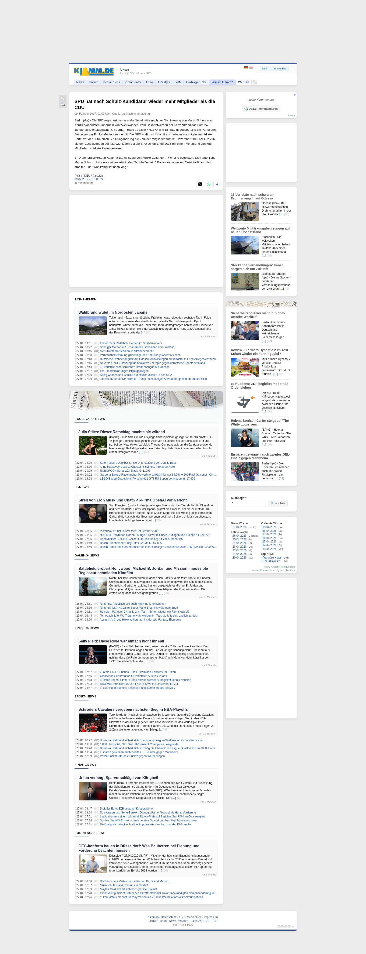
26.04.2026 (239, 535)
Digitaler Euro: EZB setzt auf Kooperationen (127, 808)
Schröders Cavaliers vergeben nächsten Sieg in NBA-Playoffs (133, 709)
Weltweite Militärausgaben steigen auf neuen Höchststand (260, 230)
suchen (277, 503)
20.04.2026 (239, 557)
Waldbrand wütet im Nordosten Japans (112, 312)
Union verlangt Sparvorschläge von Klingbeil (118, 778)
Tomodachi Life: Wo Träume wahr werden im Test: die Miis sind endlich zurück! (148, 615)
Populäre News (272, 557)
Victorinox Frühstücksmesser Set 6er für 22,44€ (129, 531)
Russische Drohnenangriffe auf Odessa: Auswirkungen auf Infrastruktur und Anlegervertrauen (158, 359)
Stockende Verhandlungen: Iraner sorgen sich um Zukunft (257, 267)
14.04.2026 (270, 545)
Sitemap (153, 917)
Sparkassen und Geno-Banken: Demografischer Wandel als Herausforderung (148, 812)
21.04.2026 (239, 554)
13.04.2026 (270, 549)
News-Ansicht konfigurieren (279, 566)
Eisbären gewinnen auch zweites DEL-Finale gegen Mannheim (139, 752)
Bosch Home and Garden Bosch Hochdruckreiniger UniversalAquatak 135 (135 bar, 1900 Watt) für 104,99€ (166, 547)
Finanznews (85, 764)
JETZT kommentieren (261, 108)
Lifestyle (164, 82)
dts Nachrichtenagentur (136, 113)
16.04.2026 (270, 538)
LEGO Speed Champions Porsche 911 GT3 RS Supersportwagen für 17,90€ (147, 478)
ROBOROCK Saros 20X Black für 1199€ (125, 470)
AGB (181, 917)
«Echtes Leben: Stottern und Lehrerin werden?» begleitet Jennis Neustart (145, 680)
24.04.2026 (239, 543)
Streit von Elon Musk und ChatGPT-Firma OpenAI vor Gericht (132, 500)
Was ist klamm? (222, 82)
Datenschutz (168, 917)
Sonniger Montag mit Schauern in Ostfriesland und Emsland (137, 347)
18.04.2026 (270, 530)
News (80, 82)
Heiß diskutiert (272, 561)
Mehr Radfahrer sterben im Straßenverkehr (126, 351)
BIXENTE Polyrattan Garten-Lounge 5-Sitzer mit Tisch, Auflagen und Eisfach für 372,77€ (155, 535)
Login (265, 68)
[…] (143, 332)
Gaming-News (86, 555)
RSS (214, 921)
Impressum (211, 917)
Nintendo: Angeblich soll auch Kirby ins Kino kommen (133, 603)
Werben (243, 82)
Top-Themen (85, 299)
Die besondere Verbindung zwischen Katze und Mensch (134, 881)
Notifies (290, 570)
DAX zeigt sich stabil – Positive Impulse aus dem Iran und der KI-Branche (145, 824)
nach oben (284, 926)
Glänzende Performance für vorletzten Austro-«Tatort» (133, 676)
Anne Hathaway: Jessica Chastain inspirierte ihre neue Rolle (137, 466)
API (207, 921)
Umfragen (196, 82)
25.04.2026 (239, 539)
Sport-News (85, 696)
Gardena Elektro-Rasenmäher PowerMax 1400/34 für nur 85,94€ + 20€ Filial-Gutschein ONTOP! (160, 474)
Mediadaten (194, 917)
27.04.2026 (239, 527)
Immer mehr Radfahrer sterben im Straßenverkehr (131, 343)
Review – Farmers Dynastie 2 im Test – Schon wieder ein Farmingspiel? (144, 611)
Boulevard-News (89, 419)
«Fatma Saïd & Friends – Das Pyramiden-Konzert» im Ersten (138, 672)
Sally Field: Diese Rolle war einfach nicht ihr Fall (121, 641)
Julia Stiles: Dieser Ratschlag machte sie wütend (121, 432)
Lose (149, 82)
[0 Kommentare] (84, 183)
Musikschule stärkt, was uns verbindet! (124, 885)
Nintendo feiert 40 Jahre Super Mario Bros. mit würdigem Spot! (139, 607)
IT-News (81, 487)
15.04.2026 (270, 541)
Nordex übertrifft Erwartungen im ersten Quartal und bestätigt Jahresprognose (148, 820)
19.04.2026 (270, 527)
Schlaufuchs (111, 82)
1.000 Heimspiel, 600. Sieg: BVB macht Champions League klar (139, 744)
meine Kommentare (263, 570)
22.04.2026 (239, 550)
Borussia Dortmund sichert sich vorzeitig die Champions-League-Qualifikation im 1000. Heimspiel (160, 748)
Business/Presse (89, 833)
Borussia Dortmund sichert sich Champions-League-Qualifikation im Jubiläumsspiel (151, 740)
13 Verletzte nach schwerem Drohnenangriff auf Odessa (134, 367)
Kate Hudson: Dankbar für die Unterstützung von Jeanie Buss (138, 462)
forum (291, 115)
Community (133, 82)
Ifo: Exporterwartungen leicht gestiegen (124, 371)
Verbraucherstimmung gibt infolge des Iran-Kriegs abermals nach (140, 355)
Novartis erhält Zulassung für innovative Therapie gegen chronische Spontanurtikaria (152, 363)
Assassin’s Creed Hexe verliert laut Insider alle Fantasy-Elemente (140, 619)
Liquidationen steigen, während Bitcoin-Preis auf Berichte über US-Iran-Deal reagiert (152, 816)
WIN (178, 82)
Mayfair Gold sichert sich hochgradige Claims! (128, 889)
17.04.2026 (270, 534)
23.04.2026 (239, 546)
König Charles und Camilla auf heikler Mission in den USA (136, 375)
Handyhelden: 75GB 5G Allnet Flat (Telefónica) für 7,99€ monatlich (141, 539)
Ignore (280, 570)
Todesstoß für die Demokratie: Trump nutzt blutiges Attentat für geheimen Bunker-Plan (153, 379)
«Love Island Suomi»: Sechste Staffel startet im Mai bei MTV (137, 688)
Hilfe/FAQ (196, 921)
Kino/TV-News (86, 628)
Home (152, 921)
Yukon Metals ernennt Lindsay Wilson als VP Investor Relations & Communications (151, 897)
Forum (93, 82)
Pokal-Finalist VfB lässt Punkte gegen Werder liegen (132, 756)
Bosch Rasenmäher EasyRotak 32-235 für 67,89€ (131, 543)
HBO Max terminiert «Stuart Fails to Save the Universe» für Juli (139, 684)
